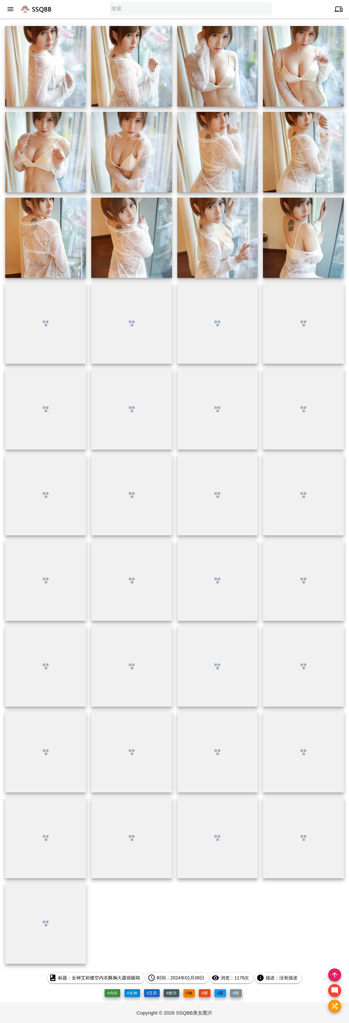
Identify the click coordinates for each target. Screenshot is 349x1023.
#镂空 (171, 993)
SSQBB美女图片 (194, 1013)
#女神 (132, 993)
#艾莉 (152, 993)
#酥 (204, 993)
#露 (220, 993)
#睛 (236, 993)
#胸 (189, 993)
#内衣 (112, 993)
